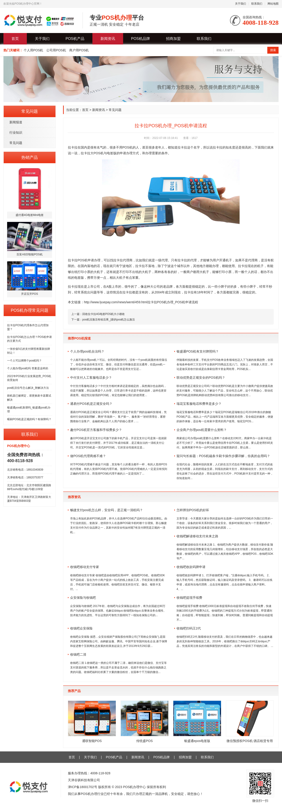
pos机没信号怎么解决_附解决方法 (28, 387)
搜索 (273, 50)
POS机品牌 (140, 39)
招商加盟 (173, 39)
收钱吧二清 (78, 654)
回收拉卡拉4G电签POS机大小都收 (103, 314)
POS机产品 (75, 39)
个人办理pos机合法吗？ (87, 351)
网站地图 (273, 3)
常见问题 (15, 143)
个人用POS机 (33, 50)
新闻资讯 (107, 39)
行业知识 (15, 132)
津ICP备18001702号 (82, 787)
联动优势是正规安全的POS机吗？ (201, 377)
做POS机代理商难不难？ (88, 456)
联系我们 (256, 3)
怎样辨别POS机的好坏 (193, 510)
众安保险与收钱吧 (83, 597)
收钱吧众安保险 (81, 628)
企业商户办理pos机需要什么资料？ (202, 430)
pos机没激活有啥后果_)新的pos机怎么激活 (108, 319)
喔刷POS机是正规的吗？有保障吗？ (29, 419)
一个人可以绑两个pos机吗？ (24, 360)
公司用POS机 (56, 50)
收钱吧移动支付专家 (84, 567)
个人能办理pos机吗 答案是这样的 (27, 368)
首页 (15, 39)
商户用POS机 (79, 50)
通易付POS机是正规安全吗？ (91, 404)
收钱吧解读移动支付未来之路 (197, 536)
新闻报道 (15, 122)
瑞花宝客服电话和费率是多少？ (199, 404)
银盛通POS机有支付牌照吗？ (198, 351)
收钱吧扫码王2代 (189, 628)
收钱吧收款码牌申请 (191, 567)
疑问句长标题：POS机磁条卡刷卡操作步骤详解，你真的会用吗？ (223, 456)
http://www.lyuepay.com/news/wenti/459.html (115, 302)
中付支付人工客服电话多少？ (91, 377)
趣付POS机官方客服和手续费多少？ (96, 430)
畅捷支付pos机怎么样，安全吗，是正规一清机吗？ (106, 510)
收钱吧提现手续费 (189, 597)
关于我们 (240, 3)
